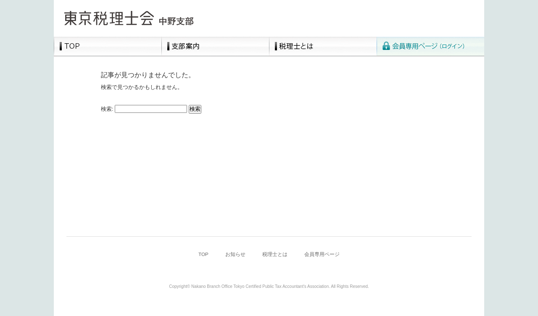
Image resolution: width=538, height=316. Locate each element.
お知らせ (235, 254)
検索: (107, 109)
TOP (107, 46)
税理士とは (323, 46)
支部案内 (215, 46)
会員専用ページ (430, 46)
